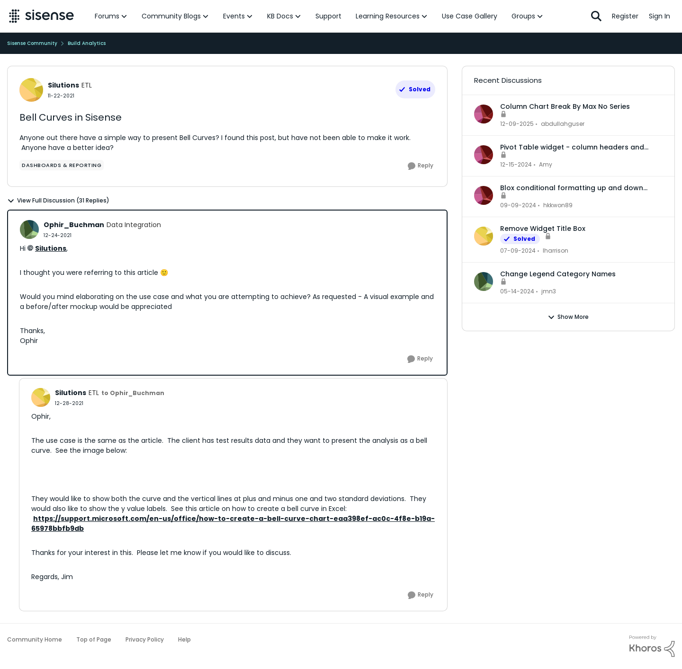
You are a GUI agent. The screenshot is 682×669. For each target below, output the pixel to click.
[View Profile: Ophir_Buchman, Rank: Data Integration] (29, 229)
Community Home (34, 639)
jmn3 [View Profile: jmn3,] (548, 291)
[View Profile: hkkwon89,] (483, 195)
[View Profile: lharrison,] (483, 236)
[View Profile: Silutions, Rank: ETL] (31, 90)
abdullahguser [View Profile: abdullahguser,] (562, 124)
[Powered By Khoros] (652, 646)
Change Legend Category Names (558, 274)
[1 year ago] (516, 164)
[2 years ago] (518, 250)
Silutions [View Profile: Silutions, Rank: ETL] (63, 85)
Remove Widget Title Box (542, 228)
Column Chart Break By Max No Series (565, 106)
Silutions (50, 248)
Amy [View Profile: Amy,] (545, 164)
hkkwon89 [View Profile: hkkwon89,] (558, 205)
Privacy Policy (145, 639)
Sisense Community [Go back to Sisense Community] (32, 43)
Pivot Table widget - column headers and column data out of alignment (572, 147)
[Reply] (420, 166)
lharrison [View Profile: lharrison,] (555, 250)
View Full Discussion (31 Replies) (58, 200)
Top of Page (93, 639)
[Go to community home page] (41, 16)
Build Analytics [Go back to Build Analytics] (87, 43)
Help (184, 639)
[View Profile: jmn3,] (483, 281)
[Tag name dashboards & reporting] (61, 165)
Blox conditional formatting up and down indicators (571, 188)
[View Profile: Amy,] (483, 154)
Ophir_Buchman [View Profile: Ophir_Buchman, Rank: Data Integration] (74, 224)
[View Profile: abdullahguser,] (483, 114)
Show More (568, 317)
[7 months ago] (517, 124)
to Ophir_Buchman (132, 393)
